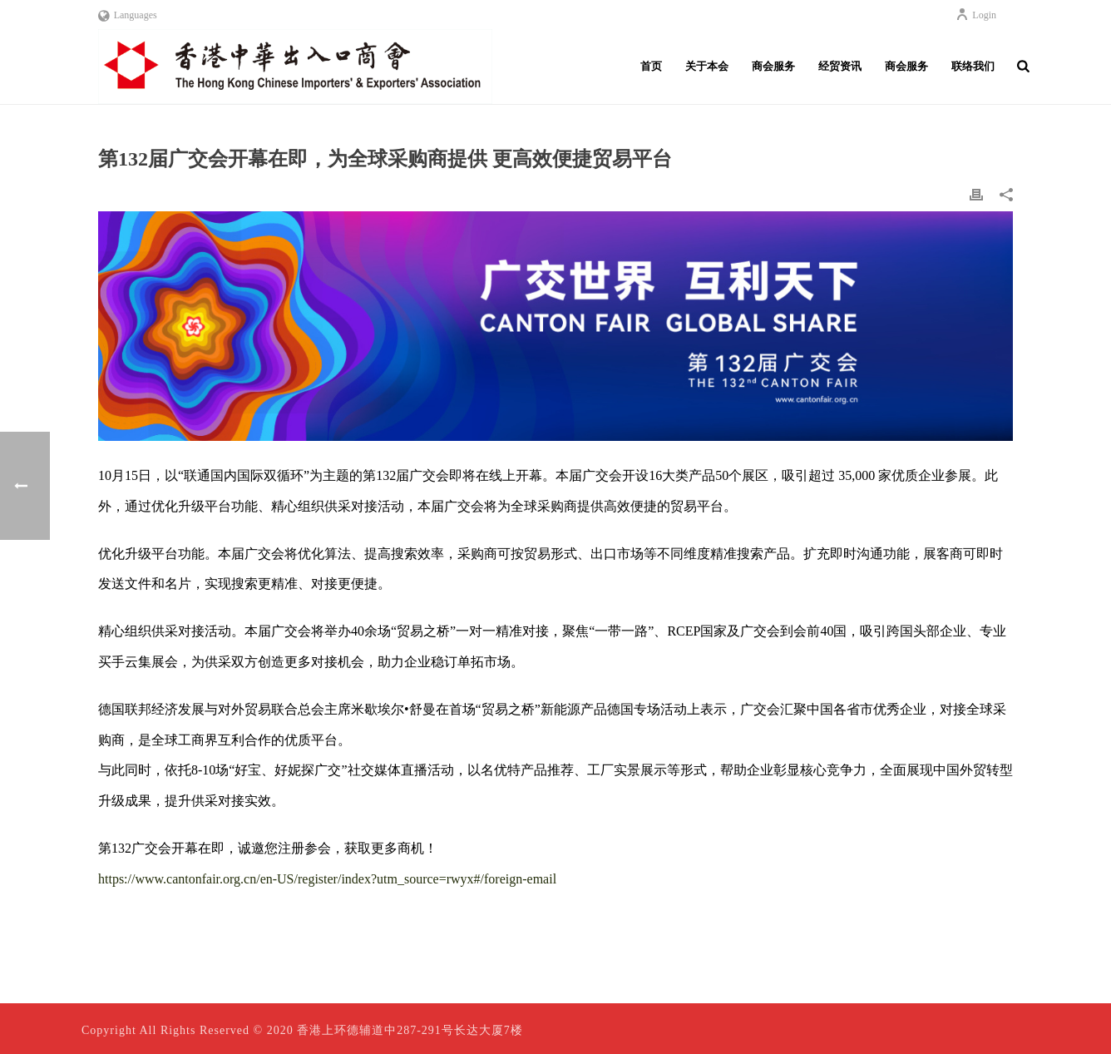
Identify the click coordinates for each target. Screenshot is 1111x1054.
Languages (127, 15)
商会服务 (773, 66)
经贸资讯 (840, 66)
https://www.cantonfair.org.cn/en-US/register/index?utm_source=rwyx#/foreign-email (327, 879)
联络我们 (973, 66)
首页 (651, 66)
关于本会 (706, 66)
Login (975, 15)
